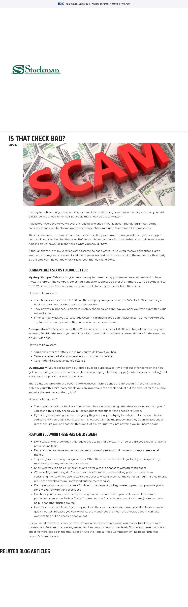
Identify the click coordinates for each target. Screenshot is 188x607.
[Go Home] (36, 70)
